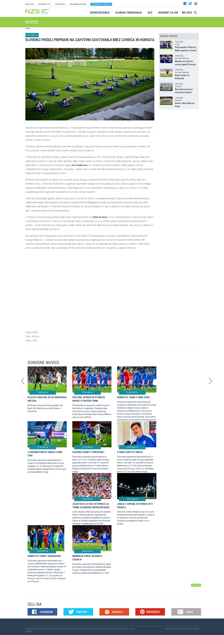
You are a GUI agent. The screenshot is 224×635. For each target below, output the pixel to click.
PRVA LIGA (29, 4)
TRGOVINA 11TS (44, 4)
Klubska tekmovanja (128, 12)
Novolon (196, 629)
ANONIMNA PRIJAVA (78, 4)
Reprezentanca (100, 12)
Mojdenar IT (186, 629)
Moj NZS (187, 12)
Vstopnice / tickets (101, 4)
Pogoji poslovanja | (122, 629)
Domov (27, 28)
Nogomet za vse (168, 12)
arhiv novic (196, 585)
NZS (150, 12)
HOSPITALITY (60, 4)
